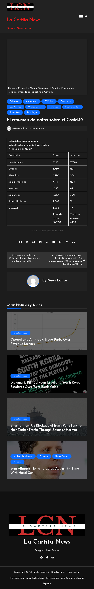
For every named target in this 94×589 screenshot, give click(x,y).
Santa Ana (15, 112)
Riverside (54, 107)
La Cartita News (23, 20)
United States (61, 456)
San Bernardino (72, 107)
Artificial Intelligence (23, 456)
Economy (44, 456)
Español (47, 584)
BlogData (56, 572)
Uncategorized (20, 333)
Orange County (35, 107)
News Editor (57, 280)
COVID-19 (49, 101)
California (14, 101)
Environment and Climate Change (65, 578)
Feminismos (66, 101)
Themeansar (73, 572)
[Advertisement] (47, 63)
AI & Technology (35, 578)
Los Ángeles (15, 107)
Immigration (17, 578)
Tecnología (32, 112)
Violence (17, 462)
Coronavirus (31, 101)
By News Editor (17, 128)
